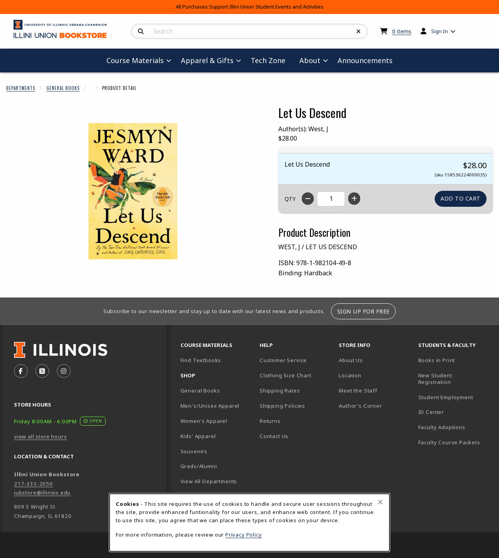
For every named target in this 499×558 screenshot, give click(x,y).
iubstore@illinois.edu (42, 492)
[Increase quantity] (354, 198)
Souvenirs (193, 451)
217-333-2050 (33, 483)
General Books (63, 88)
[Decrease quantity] (308, 198)
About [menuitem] (309, 60)
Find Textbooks (200, 360)
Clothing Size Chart (285, 375)
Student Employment (454, 397)
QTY (290, 198)
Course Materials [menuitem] (135, 60)
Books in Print (454, 360)
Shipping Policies (282, 405)
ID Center (454, 411)
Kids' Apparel (198, 436)
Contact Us (274, 436)
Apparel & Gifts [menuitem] (207, 60)
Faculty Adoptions (441, 427)
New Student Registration (435, 378)
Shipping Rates (280, 390)
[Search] (141, 31)
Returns (270, 420)
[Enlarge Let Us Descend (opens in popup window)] (133, 191)
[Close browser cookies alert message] (380, 502)
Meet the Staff (358, 390)
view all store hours (40, 436)
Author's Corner (360, 405)
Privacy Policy (243, 534)
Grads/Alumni (198, 466)
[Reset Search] (358, 31)
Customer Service (283, 360)
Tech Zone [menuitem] (271, 60)
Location (350, 375)
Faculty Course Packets (449, 442)
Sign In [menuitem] (439, 31)
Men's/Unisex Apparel (210, 405)
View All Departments (208, 481)
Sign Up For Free (363, 311)
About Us (351, 360)
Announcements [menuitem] (365, 60)
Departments (20, 88)
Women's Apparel (203, 420)
